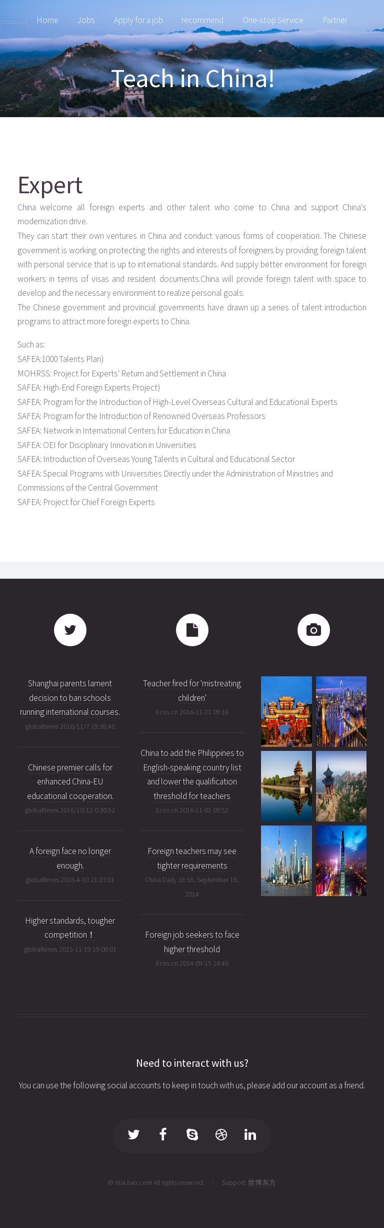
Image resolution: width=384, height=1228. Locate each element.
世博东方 (262, 1182)
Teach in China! (193, 78)
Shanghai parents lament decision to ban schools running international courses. (70, 697)
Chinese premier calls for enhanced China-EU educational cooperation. (70, 781)
